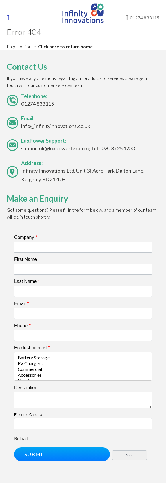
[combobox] (83, 366)
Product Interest (32, 347)
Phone (22, 325)
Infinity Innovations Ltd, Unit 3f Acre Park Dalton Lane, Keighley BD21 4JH (83, 174)
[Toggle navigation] (12, 17)
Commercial (83, 369)
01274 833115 (37, 103)
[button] (62, 454)
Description (25, 387)
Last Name (27, 281)
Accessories (83, 375)
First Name (27, 259)
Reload (21, 438)
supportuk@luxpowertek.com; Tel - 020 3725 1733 (78, 148)
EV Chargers (83, 363)
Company (25, 237)
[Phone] (83, 335)
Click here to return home (65, 46)
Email (21, 303)
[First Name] (83, 269)
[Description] (83, 400)
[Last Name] (83, 291)
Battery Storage (83, 358)
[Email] (83, 313)
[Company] (83, 247)
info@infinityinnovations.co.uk (55, 126)
